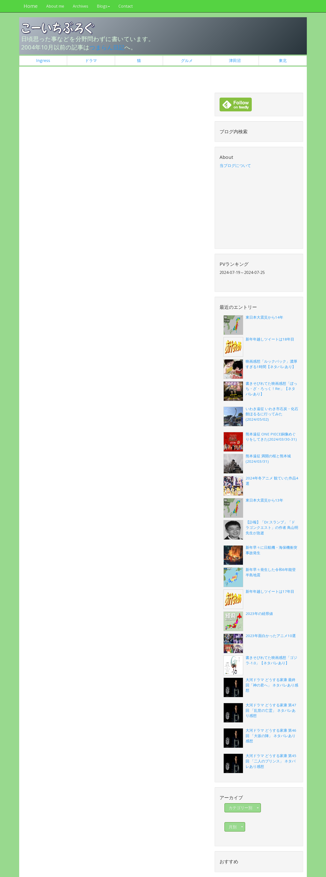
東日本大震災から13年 (264, 499)
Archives (80, 6)
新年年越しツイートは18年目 (270, 339)
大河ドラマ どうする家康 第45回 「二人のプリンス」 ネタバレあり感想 (271, 761)
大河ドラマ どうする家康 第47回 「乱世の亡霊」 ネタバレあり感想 (271, 710)
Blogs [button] (102, 6)
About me (54, 6)
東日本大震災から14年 (264, 317)
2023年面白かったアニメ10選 (271, 635)
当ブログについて (235, 165)
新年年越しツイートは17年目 (270, 591)
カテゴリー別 (244, 807)
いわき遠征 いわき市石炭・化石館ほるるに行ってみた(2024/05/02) (272, 414)
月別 (236, 827)
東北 (283, 60)
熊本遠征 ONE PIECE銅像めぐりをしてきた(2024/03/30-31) (271, 436)
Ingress (43, 60)
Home (30, 6)
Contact (125, 6)
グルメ (187, 60)
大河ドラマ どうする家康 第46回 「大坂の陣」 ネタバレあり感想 (271, 735)
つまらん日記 (107, 47)
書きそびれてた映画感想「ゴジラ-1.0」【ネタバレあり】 (271, 660)
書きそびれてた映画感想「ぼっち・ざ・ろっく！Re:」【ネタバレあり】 (271, 388)
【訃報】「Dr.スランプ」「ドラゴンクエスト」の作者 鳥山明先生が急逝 (272, 527)
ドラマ (91, 60)
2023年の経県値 (259, 613)
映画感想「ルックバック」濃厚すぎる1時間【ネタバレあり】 (271, 364)
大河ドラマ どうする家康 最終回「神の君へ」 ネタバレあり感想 (272, 685)
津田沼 (235, 60)
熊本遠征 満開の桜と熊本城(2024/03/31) (268, 458)
